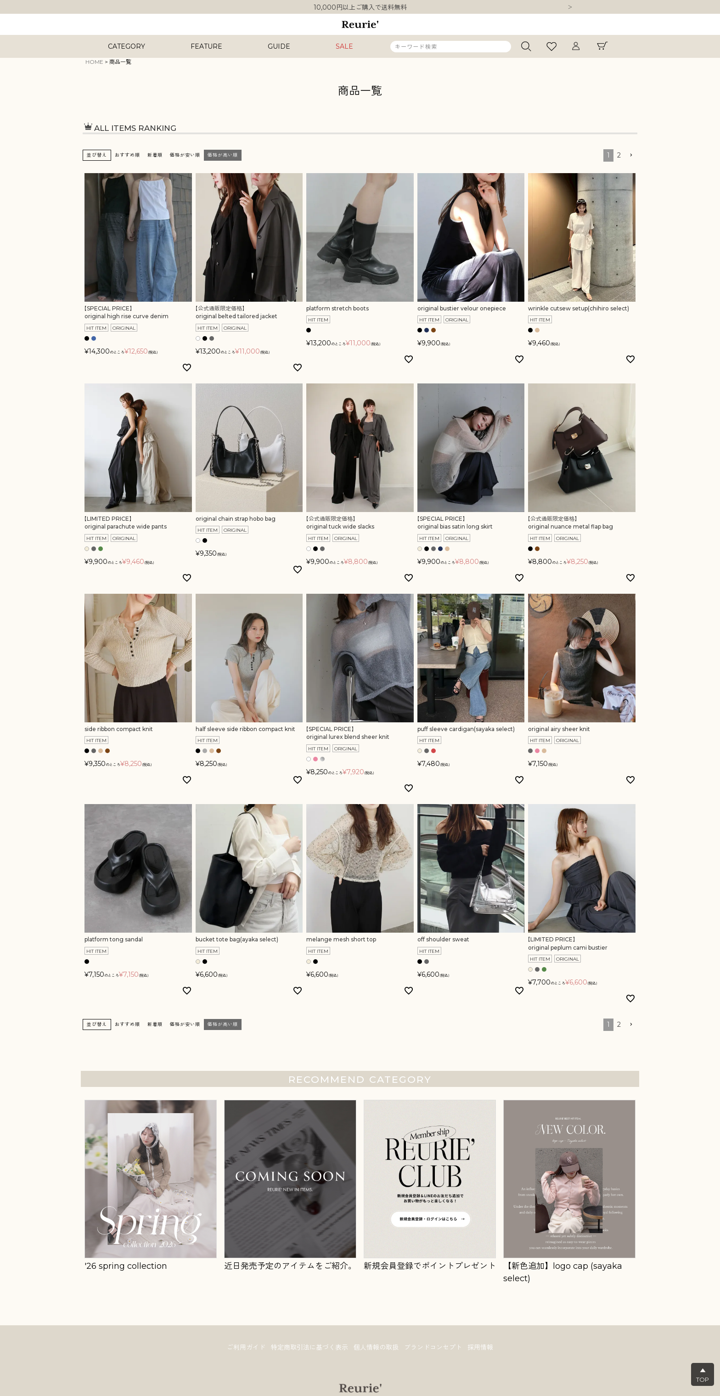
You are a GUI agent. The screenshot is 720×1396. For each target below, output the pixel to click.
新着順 (155, 155)
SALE (344, 46)
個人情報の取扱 (376, 1347)
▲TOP (702, 1375)
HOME (94, 61)
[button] (630, 155)
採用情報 (480, 1347)
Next (569, 7)
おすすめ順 (127, 155)
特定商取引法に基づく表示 (309, 1347)
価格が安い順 (185, 155)
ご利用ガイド (246, 1347)
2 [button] (619, 155)
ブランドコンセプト (433, 1347)
